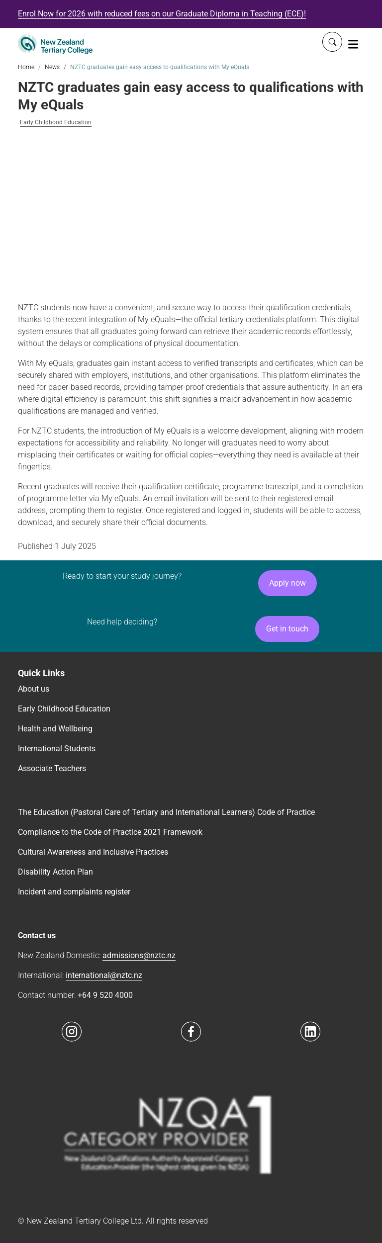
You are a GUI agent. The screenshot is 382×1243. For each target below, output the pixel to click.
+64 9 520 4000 (105, 995)
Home (26, 67)
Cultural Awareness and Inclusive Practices (93, 852)
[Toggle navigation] (353, 43)
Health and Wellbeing (55, 728)
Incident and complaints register (74, 891)
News (52, 67)
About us (33, 689)
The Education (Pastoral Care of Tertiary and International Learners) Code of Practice (166, 812)
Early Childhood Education (56, 122)
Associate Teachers (52, 768)
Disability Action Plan (55, 872)
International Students (57, 748)
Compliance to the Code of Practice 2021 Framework (110, 832)
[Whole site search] (332, 42)
